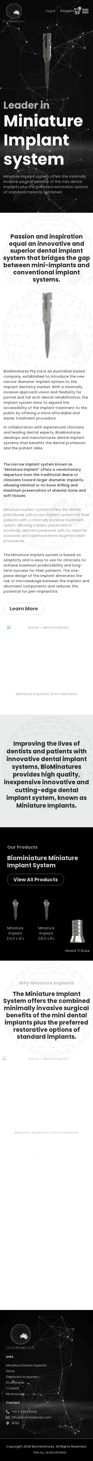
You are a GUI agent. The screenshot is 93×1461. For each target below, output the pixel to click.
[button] (85, 11)
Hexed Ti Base (77, 950)
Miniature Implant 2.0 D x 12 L (15, 933)
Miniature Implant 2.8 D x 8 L (46, 933)
